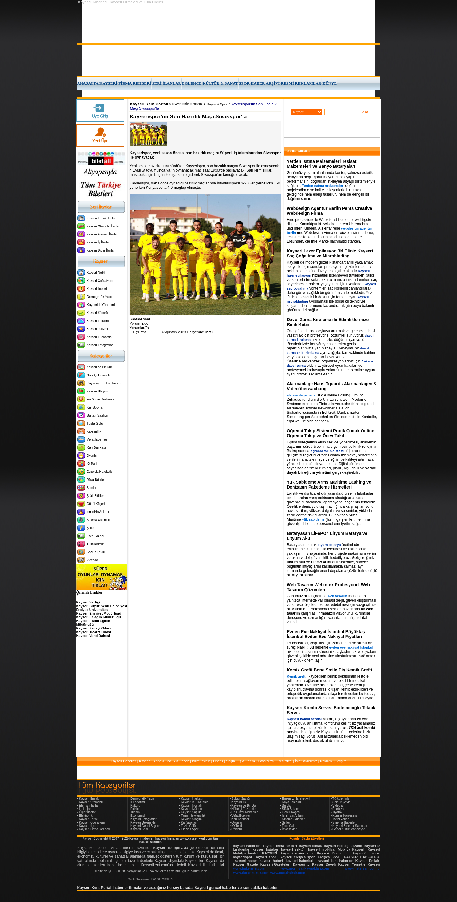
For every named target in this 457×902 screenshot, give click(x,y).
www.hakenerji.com (249, 868)
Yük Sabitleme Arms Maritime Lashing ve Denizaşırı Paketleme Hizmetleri (329, 484)
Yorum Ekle (139, 323)
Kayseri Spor (217, 104)
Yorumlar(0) (139, 328)
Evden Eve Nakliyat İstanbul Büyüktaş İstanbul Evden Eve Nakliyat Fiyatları (326, 634)
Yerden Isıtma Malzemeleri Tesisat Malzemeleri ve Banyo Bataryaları (321, 164)
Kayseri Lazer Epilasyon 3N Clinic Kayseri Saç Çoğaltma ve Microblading (330, 253)
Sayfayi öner (140, 319)
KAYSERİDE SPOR (187, 104)
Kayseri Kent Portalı (149, 104)
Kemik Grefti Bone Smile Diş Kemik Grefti (329, 669)
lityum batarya (329, 545)
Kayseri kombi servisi (304, 719)
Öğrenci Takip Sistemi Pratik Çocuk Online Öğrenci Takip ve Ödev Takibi (330, 433)
